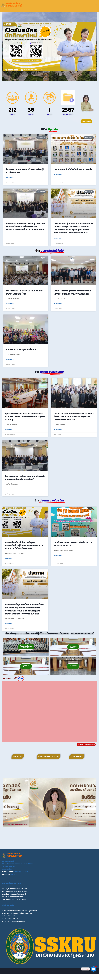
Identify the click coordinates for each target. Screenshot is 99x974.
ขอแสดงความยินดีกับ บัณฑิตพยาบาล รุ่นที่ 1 (73, 169)
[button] (5, 46)
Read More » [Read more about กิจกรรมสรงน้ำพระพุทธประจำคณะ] (10, 359)
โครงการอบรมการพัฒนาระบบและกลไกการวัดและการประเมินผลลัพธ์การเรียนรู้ (25, 478)
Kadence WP (55, 971)
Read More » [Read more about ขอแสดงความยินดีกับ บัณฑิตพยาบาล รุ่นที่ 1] (58, 175)
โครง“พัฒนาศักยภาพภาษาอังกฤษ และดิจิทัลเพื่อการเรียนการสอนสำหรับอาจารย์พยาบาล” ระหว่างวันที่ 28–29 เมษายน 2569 (25, 226)
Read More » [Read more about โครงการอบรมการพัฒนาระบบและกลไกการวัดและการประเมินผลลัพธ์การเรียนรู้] (9, 489)
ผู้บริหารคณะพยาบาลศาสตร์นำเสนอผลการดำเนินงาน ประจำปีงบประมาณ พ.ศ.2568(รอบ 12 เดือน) (25, 416)
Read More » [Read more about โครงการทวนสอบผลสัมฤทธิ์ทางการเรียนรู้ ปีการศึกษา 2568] (10, 178)
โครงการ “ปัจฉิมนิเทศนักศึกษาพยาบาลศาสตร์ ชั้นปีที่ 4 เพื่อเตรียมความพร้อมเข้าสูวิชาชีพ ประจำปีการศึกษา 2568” (74, 416)
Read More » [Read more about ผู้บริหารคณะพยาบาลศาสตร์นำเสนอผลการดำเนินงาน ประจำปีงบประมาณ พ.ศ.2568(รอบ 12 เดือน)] (9, 430)
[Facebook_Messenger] (93, 969)
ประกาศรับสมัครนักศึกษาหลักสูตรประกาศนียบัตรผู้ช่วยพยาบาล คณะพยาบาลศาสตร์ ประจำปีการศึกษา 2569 (24, 545)
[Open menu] (96, 4)
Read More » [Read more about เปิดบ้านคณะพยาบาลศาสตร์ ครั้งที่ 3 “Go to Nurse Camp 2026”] (58, 555)
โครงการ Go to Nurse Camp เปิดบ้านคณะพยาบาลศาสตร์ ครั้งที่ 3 (24, 292)
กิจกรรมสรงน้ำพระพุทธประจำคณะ (21, 349)
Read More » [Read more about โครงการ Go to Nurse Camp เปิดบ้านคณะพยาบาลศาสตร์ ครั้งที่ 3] (10, 304)
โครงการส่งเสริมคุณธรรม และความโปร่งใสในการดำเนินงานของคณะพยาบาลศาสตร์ (72, 292)
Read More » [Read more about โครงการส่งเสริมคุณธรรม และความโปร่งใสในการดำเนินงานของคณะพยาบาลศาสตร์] (58, 304)
